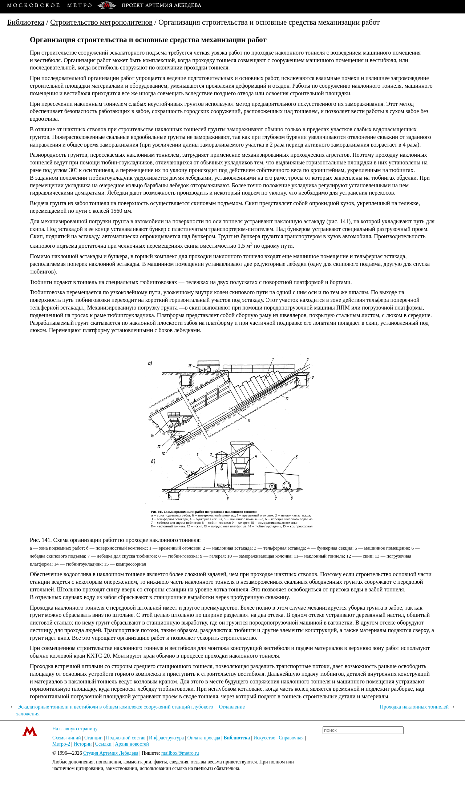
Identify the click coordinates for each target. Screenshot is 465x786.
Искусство (264, 738)
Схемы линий (66, 738)
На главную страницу (75, 728)
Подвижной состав (126, 738)
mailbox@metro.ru (180, 753)
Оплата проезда (203, 738)
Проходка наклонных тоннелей (414, 707)
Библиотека (25, 22)
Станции (93, 738)
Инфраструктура (166, 738)
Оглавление (232, 707)
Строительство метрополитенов (101, 22)
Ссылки (103, 744)
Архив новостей (132, 744)
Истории (83, 744)
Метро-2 (61, 744)
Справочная (291, 738)
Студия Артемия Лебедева (110, 753)
